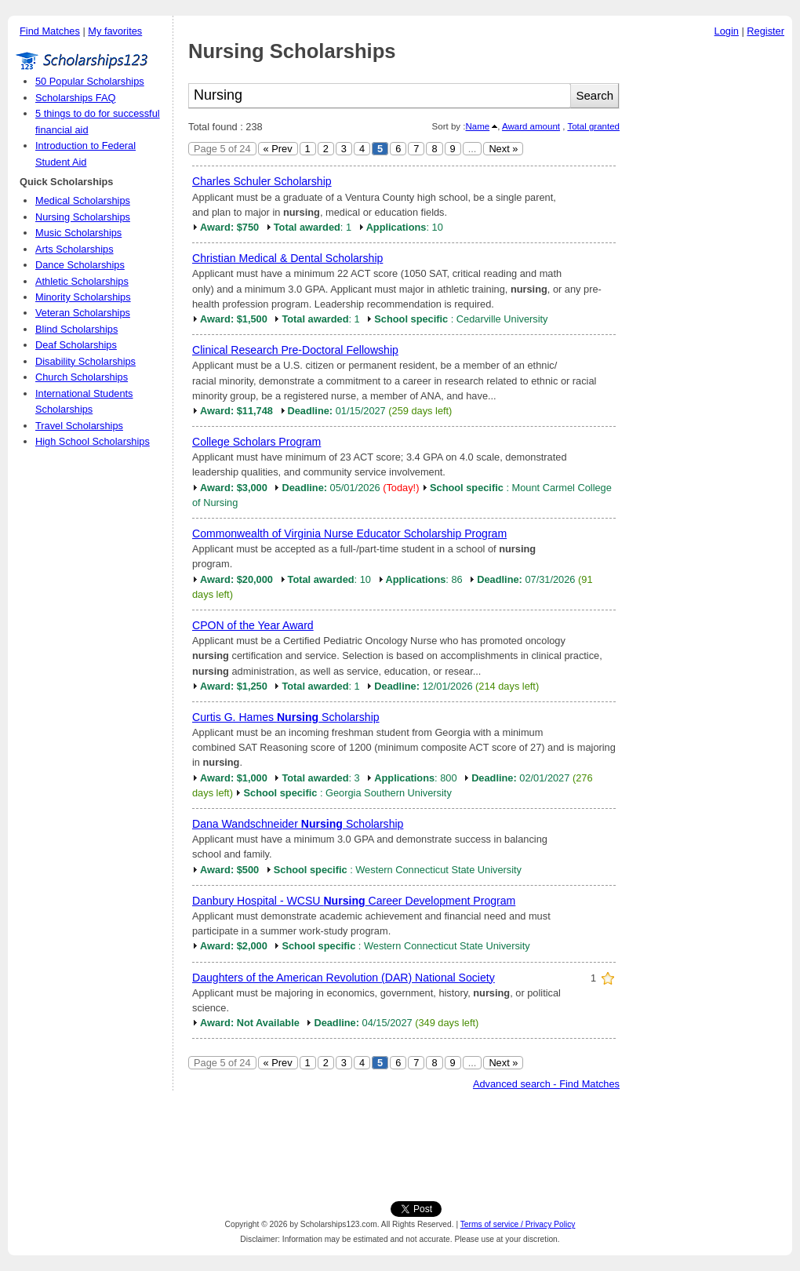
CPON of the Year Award (253, 625)
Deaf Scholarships (76, 345)
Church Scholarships (81, 377)
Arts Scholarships (74, 249)
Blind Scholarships (76, 329)
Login (727, 31)
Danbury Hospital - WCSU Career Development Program (353, 900)
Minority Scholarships (83, 297)
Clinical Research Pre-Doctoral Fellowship (295, 350)
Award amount (531, 126)
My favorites (115, 31)
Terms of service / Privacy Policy (518, 1224)
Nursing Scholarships (82, 217)
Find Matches (50, 31)
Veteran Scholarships (82, 313)
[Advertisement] (710, 281)
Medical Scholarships (82, 200)
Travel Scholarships (79, 426)
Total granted (593, 126)
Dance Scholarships (80, 265)
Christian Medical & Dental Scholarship (287, 258)
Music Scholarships (78, 233)
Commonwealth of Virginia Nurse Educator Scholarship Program (349, 533)
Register (765, 31)
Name (477, 126)
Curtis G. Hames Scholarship (286, 717)
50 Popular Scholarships (89, 81)
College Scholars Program (256, 441)
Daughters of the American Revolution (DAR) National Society (343, 977)
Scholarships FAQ (75, 98)
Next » (503, 149)
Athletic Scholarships (82, 281)
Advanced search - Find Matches (546, 1084)
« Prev (278, 149)
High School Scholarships (92, 441)
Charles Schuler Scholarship (262, 181)
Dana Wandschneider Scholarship (297, 824)
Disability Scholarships (85, 361)
